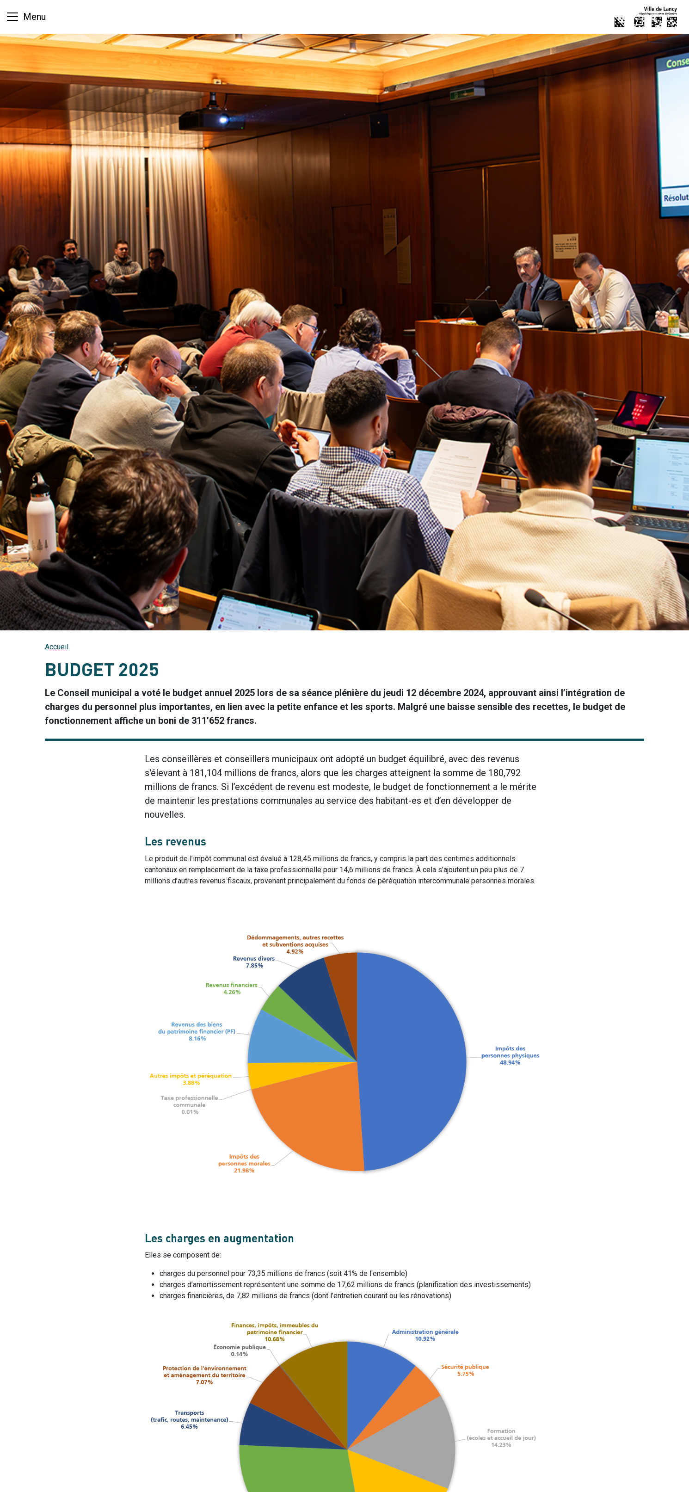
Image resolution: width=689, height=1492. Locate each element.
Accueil (56, 646)
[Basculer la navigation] (25, 16)
